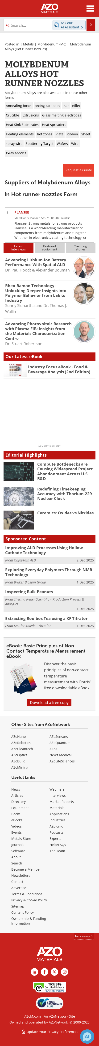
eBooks (16, 820)
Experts (55, 838)
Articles (17, 795)
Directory (18, 801)
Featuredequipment (49, 247)
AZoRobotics (21, 742)
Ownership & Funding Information (28, 921)
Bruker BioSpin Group (30, 582)
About (16, 857)
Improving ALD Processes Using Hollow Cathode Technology (44, 550)
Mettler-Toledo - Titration (32, 625)
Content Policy (22, 912)
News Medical (61, 755)
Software (18, 851)
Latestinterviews (18, 247)
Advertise (18, 888)
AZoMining (19, 767)
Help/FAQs (58, 844)
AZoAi (54, 749)
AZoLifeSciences (62, 761)
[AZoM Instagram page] (64, 972)
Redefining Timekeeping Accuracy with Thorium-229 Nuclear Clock (64, 493)
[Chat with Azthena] (87, 1036)
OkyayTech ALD (25, 560)
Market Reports (62, 801)
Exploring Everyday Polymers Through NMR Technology (48, 572)
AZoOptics (19, 755)
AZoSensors (59, 736)
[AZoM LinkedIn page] (34, 972)
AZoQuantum (60, 742)
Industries (58, 820)
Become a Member (26, 869)
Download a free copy (49, 702)
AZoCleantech (22, 749)
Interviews (58, 795)
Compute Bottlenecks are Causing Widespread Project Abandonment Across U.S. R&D (65, 471)
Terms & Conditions (26, 894)
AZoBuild (18, 761)
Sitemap (17, 906)
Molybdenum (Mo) (51, 44)
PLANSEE (21, 212)
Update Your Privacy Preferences (49, 1031)
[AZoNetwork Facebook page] (44, 972)
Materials (57, 808)
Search (16, 863)
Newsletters (20, 875)
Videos (16, 826)
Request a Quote (79, 170)
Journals (17, 844)
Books (16, 814)
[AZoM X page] (54, 972)
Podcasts (56, 832)
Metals (28, 44)
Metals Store (21, 838)
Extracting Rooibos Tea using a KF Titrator (46, 618)
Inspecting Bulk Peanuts (29, 591)
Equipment (20, 808)
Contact (17, 881)
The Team (57, 851)
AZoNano (18, 736)
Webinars (57, 789)
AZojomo (56, 826)
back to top (84, 936)
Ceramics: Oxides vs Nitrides (65, 513)
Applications (59, 814)
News (15, 789)
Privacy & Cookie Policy (29, 900)
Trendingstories (80, 247)
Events (16, 832)
